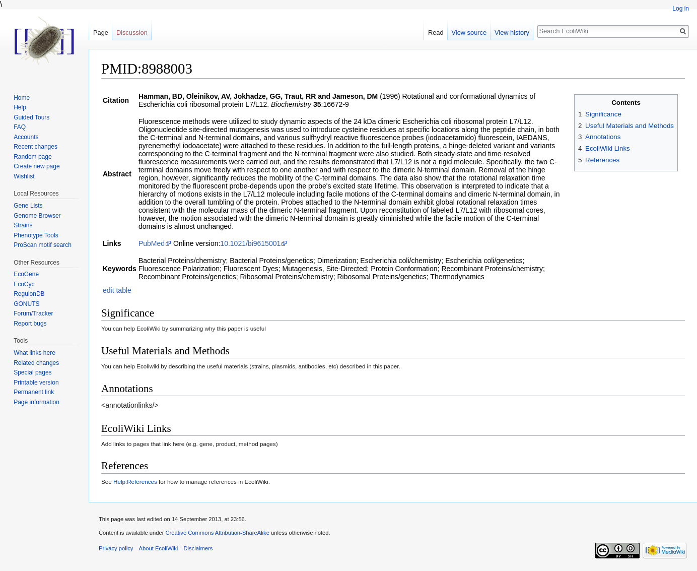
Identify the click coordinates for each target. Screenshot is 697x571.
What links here (34, 352)
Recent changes (35, 146)
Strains (23, 225)
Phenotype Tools (36, 235)
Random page (32, 156)
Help (20, 107)
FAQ (20, 127)
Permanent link (34, 392)
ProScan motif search (43, 244)
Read (436, 32)
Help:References (135, 481)
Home (22, 97)
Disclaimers (198, 548)
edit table (117, 290)
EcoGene (26, 274)
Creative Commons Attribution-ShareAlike (217, 533)
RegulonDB (29, 293)
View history (512, 32)
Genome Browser (37, 215)
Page (100, 32)
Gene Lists (28, 205)
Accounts (26, 137)
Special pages (32, 372)
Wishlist (24, 176)
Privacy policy (116, 548)
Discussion (132, 32)
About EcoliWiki (158, 548)
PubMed (151, 243)
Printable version (36, 382)
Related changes (36, 362)
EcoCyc (24, 284)
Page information (36, 402)
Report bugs (30, 323)
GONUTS (26, 303)
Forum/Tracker (33, 313)
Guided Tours (31, 117)
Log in (680, 8)
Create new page (36, 166)
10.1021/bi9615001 (250, 243)
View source (469, 32)
